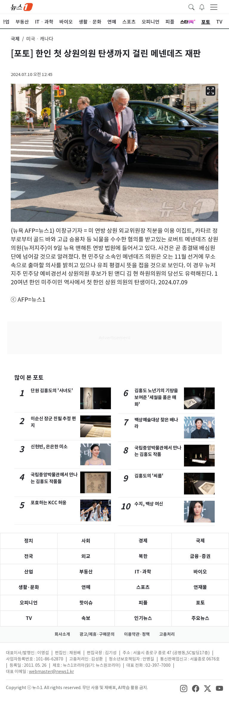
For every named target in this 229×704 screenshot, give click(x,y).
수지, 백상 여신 (148, 504)
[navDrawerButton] (213, 7)
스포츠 (143, 587)
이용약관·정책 (137, 634)
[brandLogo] (22, 6)
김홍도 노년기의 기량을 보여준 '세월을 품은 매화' (156, 397)
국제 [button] (15, 39)
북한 (143, 556)
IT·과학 (143, 572)
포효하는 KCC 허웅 (48, 502)
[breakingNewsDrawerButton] (202, 6)
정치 (28, 541)
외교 (85, 556)
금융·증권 (200, 556)
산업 (28, 572)
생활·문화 (28, 587)
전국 (28, 556)
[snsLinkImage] (183, 688)
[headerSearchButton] (191, 6)
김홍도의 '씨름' (148, 476)
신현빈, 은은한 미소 (49, 446)
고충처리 (167, 634)
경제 (143, 541)
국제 (200, 541)
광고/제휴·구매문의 (97, 634)
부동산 (86, 572)
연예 (85, 587)
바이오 (200, 572)
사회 (85, 541)
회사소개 (62, 634)
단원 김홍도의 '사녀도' (52, 390)
